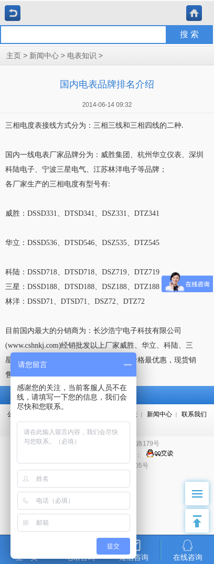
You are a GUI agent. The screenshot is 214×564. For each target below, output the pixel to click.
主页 (13, 56)
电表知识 (82, 56)
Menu (200, 488)
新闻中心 (44, 56)
